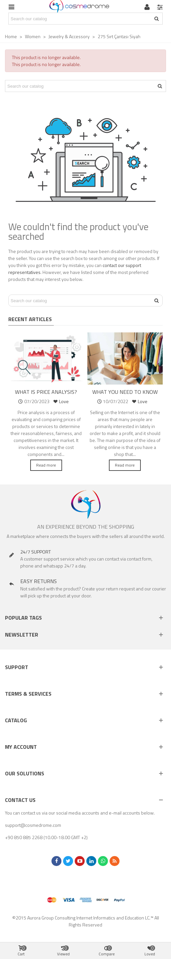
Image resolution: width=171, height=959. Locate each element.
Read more (46, 465)
